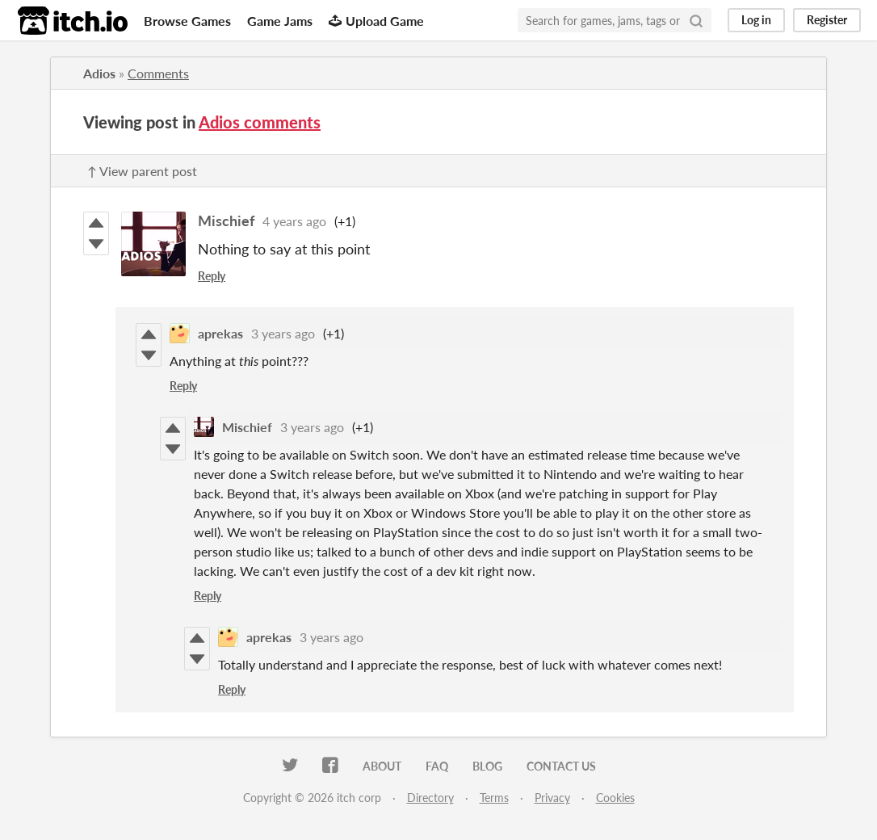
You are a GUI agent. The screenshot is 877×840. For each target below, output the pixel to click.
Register (827, 20)
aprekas (220, 333)
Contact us (561, 766)
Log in (756, 20)
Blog (487, 766)
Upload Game (376, 20)
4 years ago (294, 221)
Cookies (615, 797)
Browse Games (187, 20)
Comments (158, 73)
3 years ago (283, 333)
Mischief (226, 220)
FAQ (437, 766)
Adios (99, 73)
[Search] (696, 20)
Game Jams (280, 20)
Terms (494, 797)
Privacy (552, 797)
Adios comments (260, 122)
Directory (430, 797)
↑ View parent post (142, 170)
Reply (211, 276)
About (382, 766)
